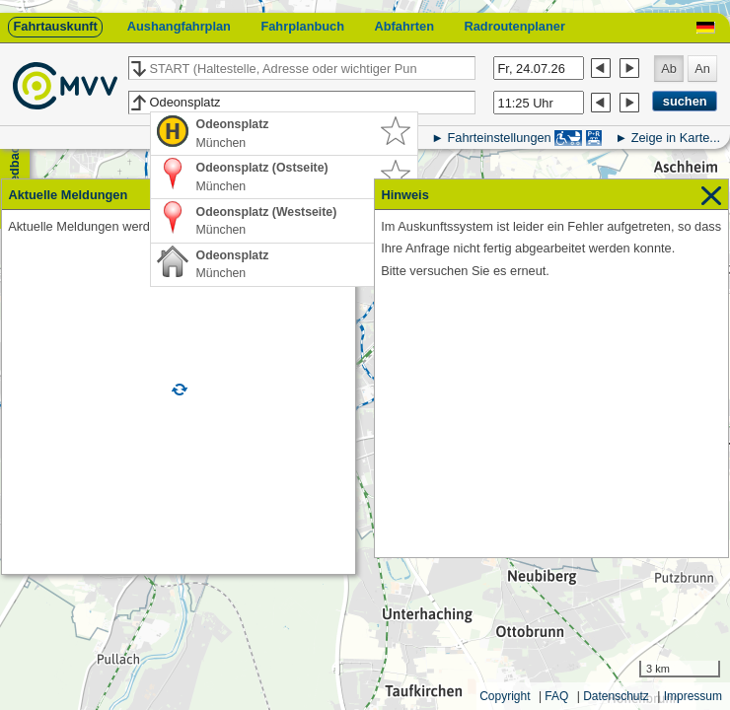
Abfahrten (404, 26)
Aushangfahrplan (179, 26)
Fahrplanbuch (302, 26)
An (702, 68)
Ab (669, 68)
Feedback (14, 168)
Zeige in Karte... (675, 137)
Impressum (693, 696)
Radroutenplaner (514, 26)
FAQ (556, 696)
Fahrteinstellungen (498, 137)
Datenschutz (616, 696)
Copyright (504, 696)
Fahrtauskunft (55, 26)
